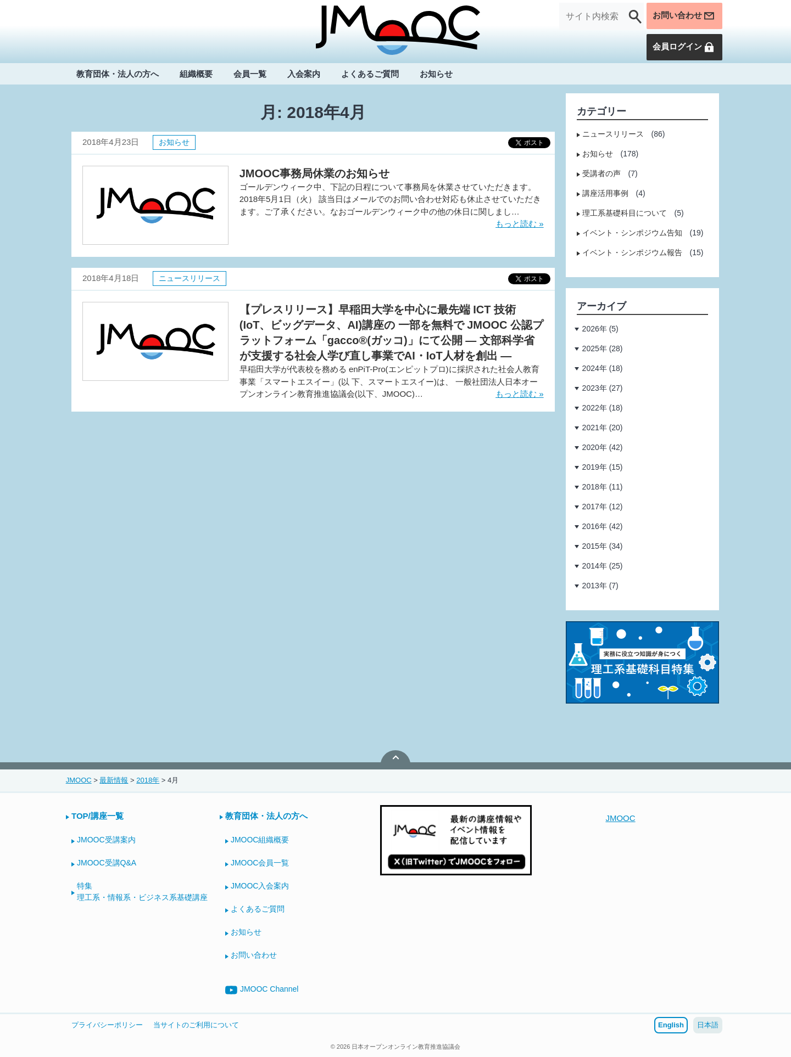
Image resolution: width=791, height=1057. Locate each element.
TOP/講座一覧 (97, 815)
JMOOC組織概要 (260, 839)
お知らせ (436, 75)
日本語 (707, 1025)
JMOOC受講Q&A (106, 862)
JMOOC (620, 818)
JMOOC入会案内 (260, 885)
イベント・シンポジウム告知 (632, 232)
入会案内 (303, 75)
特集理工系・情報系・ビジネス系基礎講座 (142, 891)
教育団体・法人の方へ (117, 75)
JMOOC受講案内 (106, 839)
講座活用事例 (605, 193)
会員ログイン (682, 48)
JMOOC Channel (262, 990)
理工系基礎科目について (624, 213)
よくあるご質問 (370, 75)
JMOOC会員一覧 (260, 862)
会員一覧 (249, 75)
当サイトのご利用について (196, 1025)
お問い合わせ (682, 16)
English (671, 1025)
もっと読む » (519, 223)
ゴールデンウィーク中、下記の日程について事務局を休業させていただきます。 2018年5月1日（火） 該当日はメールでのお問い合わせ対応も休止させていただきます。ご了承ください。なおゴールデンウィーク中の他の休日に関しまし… (390, 199)
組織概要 (196, 75)
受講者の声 (601, 173)
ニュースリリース (189, 278)
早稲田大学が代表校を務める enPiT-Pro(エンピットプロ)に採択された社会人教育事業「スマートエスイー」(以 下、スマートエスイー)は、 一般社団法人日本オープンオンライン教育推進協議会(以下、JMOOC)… (389, 381)
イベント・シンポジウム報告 (632, 252)
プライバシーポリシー (107, 1025)
